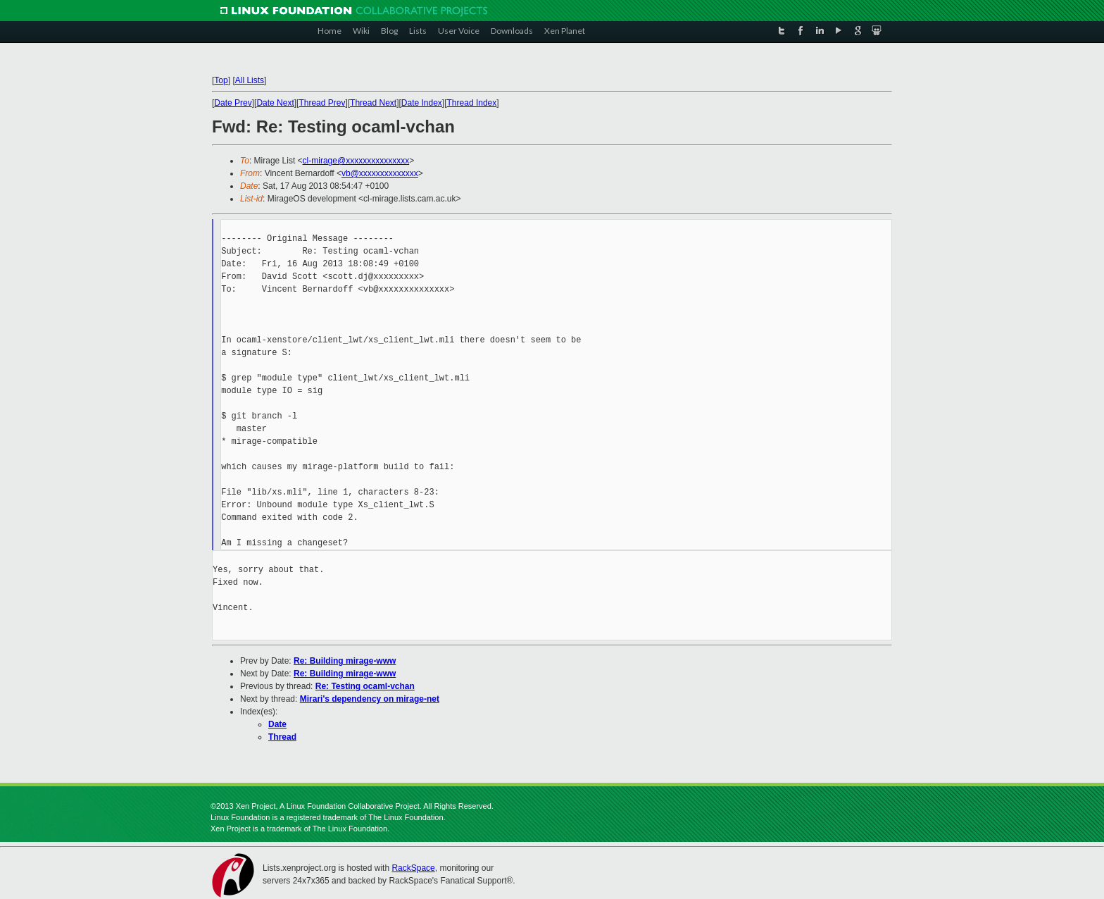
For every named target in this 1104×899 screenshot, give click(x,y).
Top (220, 80)
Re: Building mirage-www (345, 661)
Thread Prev (322, 103)
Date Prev (232, 103)
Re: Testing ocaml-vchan (365, 686)
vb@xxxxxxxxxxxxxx (379, 173)
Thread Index (472, 103)
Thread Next (373, 103)
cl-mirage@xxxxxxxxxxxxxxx (356, 161)
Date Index (421, 103)
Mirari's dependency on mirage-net (369, 699)
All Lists (249, 80)
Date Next (275, 103)
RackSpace (412, 868)
